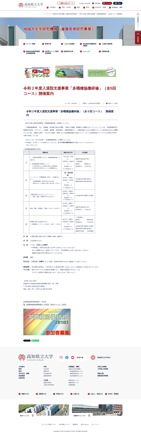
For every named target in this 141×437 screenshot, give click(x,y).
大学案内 (52, 7)
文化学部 (46, 369)
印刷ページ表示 (113, 103)
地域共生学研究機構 (74, 369)
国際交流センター (74, 380)
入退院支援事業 (107, 44)
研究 (87, 7)
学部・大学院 (66, 7)
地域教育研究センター (76, 371)
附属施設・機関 (117, 7)
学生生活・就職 (100, 7)
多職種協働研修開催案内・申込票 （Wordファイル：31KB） (46, 304)
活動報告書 (105, 51)
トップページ (47, 14)
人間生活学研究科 (49, 385)
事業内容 (48, 44)
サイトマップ (95, 424)
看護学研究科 (47, 382)
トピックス (86, 51)
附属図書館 (72, 385)
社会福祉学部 (47, 373)
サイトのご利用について (49, 424)
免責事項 (75, 424)
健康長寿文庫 (68, 51)
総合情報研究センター (76, 376)
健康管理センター (74, 382)
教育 (78, 7)
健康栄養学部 (47, 376)
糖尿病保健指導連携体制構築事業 (33, 52)
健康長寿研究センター (76, 373)
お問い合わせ (85, 424)
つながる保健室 (69, 44)
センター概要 (30, 44)
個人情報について (64, 424)
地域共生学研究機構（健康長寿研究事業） (65, 14)
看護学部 (46, 371)
